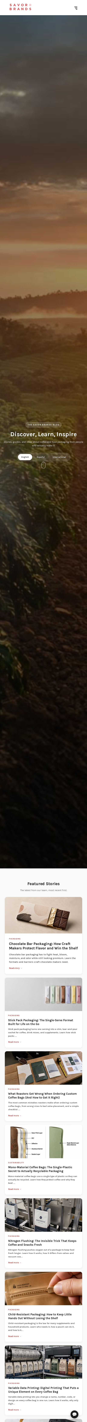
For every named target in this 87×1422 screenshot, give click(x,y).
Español (41, 457)
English (25, 457)
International (59, 457)
